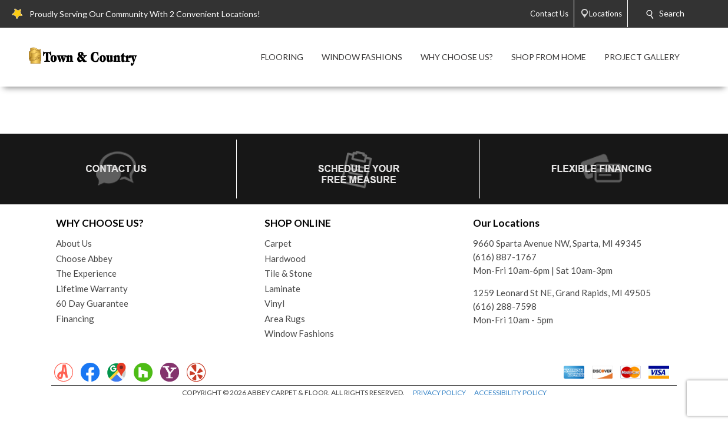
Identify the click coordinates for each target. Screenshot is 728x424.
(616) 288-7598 (505, 306)
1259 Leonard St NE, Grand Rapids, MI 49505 (562, 292)
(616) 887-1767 (505, 256)
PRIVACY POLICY (439, 392)
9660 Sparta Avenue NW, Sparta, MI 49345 (557, 243)
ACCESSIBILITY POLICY (510, 392)
